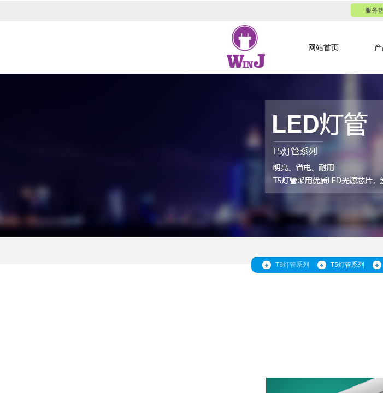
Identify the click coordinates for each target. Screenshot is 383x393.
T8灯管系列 (292, 265)
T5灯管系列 (347, 265)
